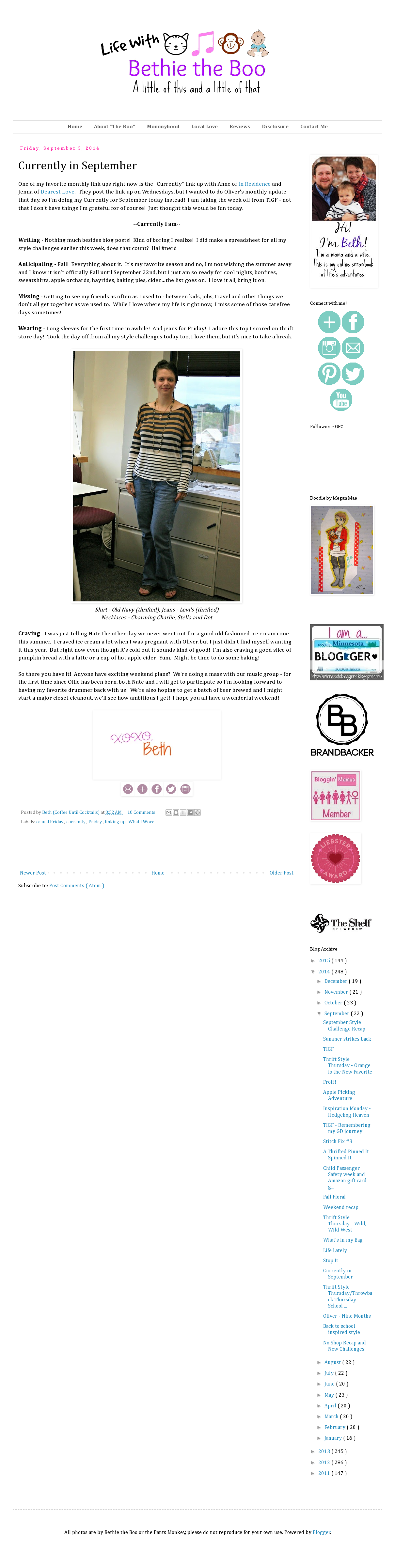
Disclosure (275, 127)
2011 (324, 1473)
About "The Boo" (114, 127)
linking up (116, 822)
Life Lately (335, 1250)
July (329, 1373)
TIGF (328, 1049)
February (335, 1427)
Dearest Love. (57, 192)
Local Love (204, 127)
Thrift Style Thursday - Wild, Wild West (344, 1224)
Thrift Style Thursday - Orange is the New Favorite (347, 1066)
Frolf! (329, 1082)
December (336, 981)
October (334, 1003)
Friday (95, 822)
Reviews (239, 127)
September (337, 1013)
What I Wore (141, 822)
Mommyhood (163, 127)
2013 (324, 1451)
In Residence (254, 184)
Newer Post (33, 873)
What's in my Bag (343, 1240)
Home (75, 127)
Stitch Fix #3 (337, 1141)
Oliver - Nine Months (347, 1316)
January (333, 1438)
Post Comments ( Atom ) (76, 886)
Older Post (281, 873)
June (330, 1384)
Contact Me (314, 127)
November (336, 992)
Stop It (330, 1260)
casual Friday (50, 822)
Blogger (321, 1532)
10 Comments (141, 812)
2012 (324, 1462)
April (331, 1406)
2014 (324, 972)
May (329, 1395)
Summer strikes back (347, 1039)
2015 (324, 961)
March (332, 1416)
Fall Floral (334, 1197)
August (333, 1362)
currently (76, 822)
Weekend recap (340, 1207)
